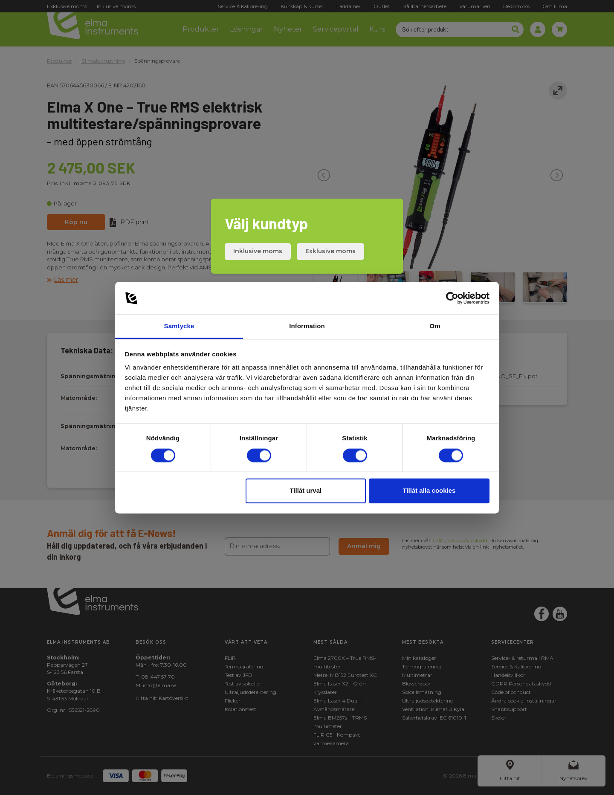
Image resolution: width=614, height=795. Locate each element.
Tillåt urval (305, 490)
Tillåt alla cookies (429, 490)
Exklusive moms (330, 251)
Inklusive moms (257, 251)
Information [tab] (307, 326)
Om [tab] (434, 326)
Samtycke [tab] (179, 326)
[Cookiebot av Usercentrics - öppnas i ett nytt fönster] (452, 298)
